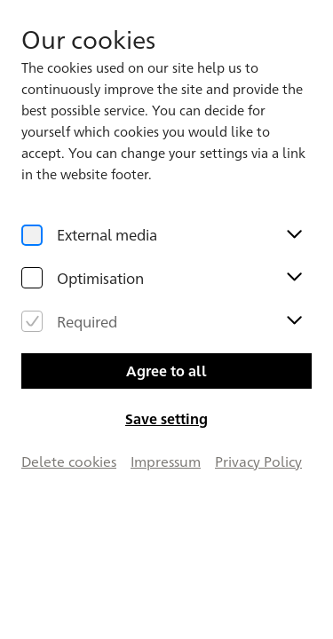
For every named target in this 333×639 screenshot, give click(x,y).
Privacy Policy (258, 461)
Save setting (166, 418)
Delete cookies (68, 461)
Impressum (166, 461)
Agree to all (166, 370)
